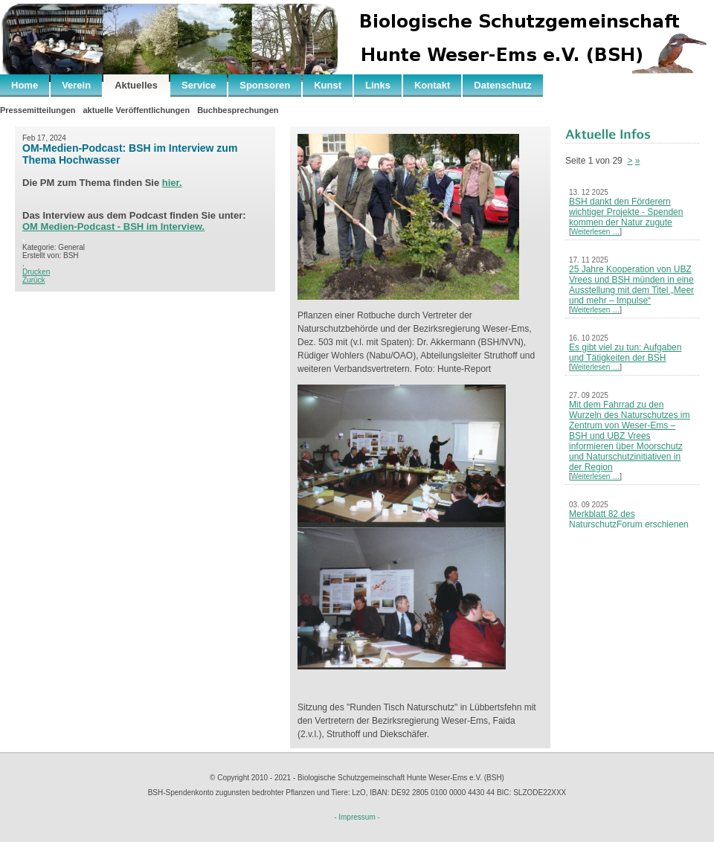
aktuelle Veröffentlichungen (136, 110)
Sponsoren (264, 85)
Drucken (36, 272)
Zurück (33, 280)
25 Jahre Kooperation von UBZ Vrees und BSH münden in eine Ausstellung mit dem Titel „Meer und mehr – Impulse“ (631, 285)
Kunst (327, 85)
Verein (76, 85)
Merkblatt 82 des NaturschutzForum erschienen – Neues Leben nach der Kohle (630, 524)
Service (198, 85)
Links (377, 85)
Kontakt (432, 85)
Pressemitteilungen (37, 110)
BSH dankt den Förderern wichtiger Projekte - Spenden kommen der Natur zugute (626, 212)
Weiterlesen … (595, 232)
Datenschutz (502, 85)
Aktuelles (136, 85)
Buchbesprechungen (237, 110)
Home (24, 85)
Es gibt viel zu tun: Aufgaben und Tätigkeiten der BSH (625, 352)
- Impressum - (357, 817)
